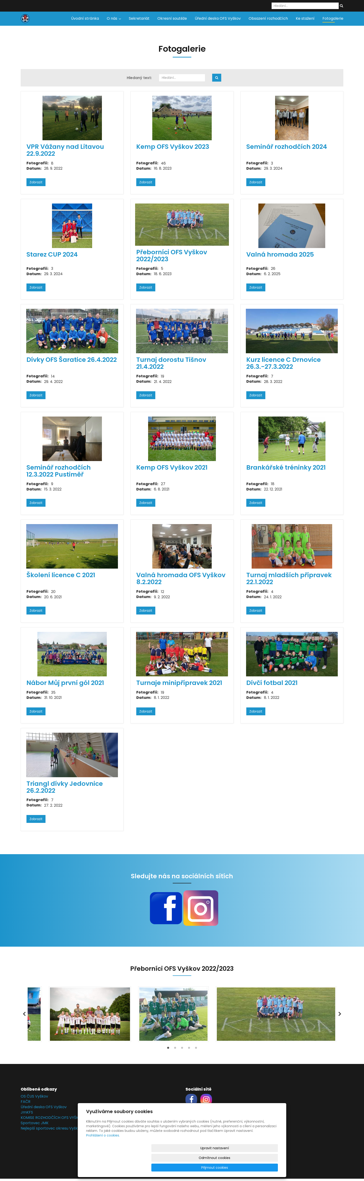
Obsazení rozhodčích (268, 18)
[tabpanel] (182, 1015)
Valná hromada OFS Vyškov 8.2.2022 (180, 578)
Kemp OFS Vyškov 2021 (172, 467)
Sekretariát (139, 18)
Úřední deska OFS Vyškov (218, 18)
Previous (24, 1015)
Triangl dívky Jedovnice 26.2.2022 (64, 787)
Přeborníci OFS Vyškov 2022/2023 (171, 256)
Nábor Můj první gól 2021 (65, 682)
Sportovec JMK (35, 1125)
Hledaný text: (139, 77)
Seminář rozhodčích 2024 (286, 146)
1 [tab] (168, 1051)
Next (340, 1015)
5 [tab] (196, 1051)
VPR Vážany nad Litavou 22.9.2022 (65, 150)
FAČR (25, 1104)
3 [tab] (182, 1051)
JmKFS (27, 1114)
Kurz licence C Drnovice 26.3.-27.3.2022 (283, 363)
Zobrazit (35, 182)
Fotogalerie (332, 18)
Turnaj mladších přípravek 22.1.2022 (289, 578)
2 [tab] (175, 1051)
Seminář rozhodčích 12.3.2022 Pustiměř (58, 471)
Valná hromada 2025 (280, 254)
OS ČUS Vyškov (34, 1098)
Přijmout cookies (260, 1167)
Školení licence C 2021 (60, 574)
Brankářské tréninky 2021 (286, 467)
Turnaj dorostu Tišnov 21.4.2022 (171, 363)
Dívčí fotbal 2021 (272, 682)
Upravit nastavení (183, 1167)
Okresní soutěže (172, 18)
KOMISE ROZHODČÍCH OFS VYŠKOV (52, 1119)
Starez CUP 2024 (52, 254)
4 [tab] (189, 1051)
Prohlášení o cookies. (103, 1154)
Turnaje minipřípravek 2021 (179, 682)
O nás (114, 18)
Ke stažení (305, 18)
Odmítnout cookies (223, 1167)
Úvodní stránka (85, 18)
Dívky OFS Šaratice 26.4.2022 (71, 359)
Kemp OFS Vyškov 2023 (172, 146)
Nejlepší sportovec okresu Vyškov (51, 1130)
